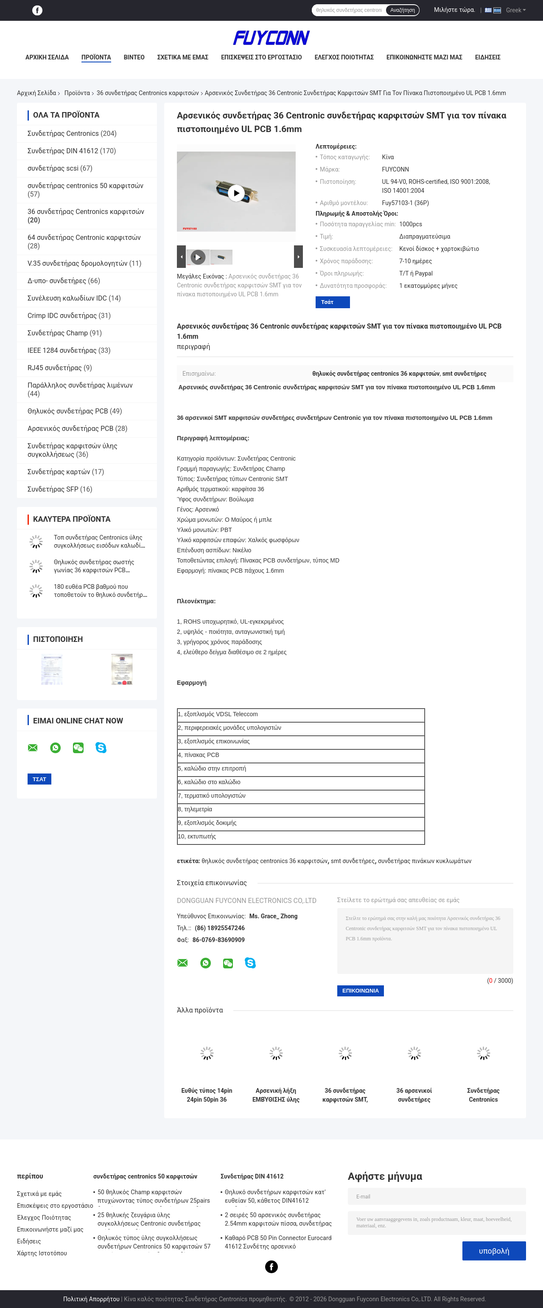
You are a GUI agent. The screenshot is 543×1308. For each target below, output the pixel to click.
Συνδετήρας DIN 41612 (63, 151)
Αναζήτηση (402, 10)
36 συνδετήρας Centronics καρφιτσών (148, 93)
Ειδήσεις (488, 57)
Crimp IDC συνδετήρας (62, 316)
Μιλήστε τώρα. (454, 9)
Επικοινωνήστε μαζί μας (424, 57)
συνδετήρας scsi (53, 168)
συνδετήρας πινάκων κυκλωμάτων (425, 861)
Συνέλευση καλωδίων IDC (67, 298)
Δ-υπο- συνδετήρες (57, 281)
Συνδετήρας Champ (58, 333)
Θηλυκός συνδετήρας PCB (68, 411)
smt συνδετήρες (353, 861)
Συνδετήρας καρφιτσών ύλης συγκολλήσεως (73, 450)
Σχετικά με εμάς (182, 57)
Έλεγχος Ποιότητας (344, 57)
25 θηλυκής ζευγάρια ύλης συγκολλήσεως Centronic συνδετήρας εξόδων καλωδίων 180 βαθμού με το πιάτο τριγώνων (149, 1220)
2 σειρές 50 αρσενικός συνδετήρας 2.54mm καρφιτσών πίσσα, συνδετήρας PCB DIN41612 (278, 1220)
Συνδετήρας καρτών (59, 472)
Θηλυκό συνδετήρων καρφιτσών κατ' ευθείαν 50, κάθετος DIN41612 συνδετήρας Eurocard (275, 1198)
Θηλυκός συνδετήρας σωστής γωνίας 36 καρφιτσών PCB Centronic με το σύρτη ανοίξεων (97, 570)
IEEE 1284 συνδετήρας (62, 350)
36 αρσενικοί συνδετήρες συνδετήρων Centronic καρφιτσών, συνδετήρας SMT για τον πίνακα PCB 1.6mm (414, 1095)
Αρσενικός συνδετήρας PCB (71, 429)
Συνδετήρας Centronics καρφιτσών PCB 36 (483, 1095)
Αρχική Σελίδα (36, 93)
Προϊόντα (96, 57)
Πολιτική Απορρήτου (91, 1299)
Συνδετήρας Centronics (63, 133)
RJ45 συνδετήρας (55, 368)
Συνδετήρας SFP (53, 489)
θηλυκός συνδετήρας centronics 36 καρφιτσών (264, 861)
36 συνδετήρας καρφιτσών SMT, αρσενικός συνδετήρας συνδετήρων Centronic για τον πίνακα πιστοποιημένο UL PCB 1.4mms (345, 1095)
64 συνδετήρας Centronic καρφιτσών (84, 237)
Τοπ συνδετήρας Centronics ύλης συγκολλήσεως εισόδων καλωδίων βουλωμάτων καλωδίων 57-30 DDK (101, 545)
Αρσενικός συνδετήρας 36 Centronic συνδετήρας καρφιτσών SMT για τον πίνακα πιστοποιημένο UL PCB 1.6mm (239, 285)
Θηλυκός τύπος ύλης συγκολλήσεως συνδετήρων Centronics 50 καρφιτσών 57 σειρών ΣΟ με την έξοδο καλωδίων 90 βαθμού (154, 1243)
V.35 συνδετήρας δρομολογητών (78, 263)
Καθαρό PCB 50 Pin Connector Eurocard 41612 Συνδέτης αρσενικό (278, 1242)
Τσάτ (327, 302)
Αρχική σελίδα (47, 57)
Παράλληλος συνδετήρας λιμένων (80, 385)
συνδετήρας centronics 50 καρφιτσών (85, 186)
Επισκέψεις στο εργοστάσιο (261, 57)
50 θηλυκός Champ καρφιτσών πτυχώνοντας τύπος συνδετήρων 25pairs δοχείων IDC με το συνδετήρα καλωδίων (154, 1198)
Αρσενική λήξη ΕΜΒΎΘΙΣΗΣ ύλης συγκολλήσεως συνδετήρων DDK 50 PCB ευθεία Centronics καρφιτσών (275, 1095)
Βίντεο (134, 57)
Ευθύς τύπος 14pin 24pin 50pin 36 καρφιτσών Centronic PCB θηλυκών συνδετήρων (207, 1095)
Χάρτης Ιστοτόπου (42, 1253)
